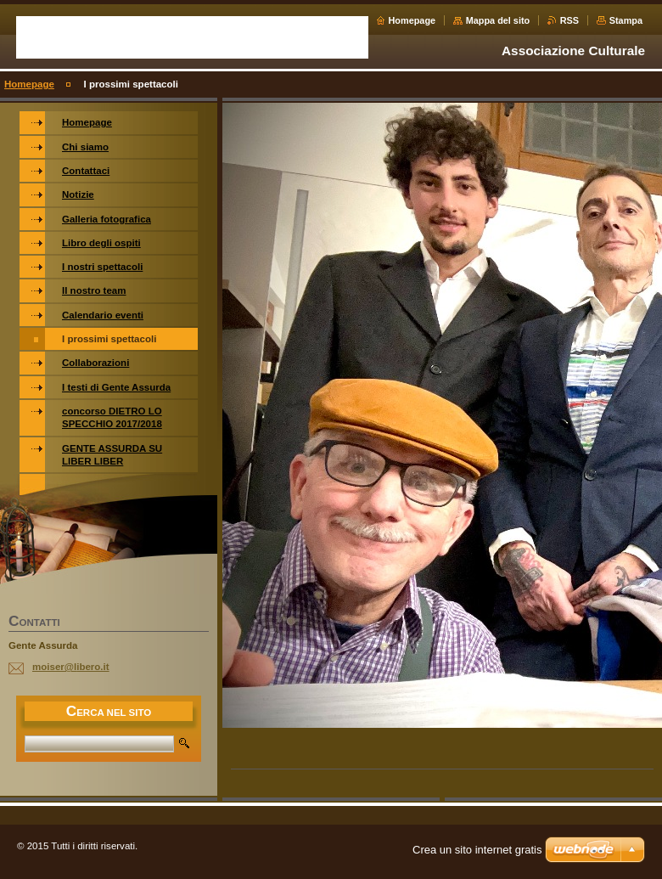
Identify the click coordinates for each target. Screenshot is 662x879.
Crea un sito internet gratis (476, 849)
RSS (569, 20)
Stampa (625, 20)
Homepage (412, 20)
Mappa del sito (498, 20)
